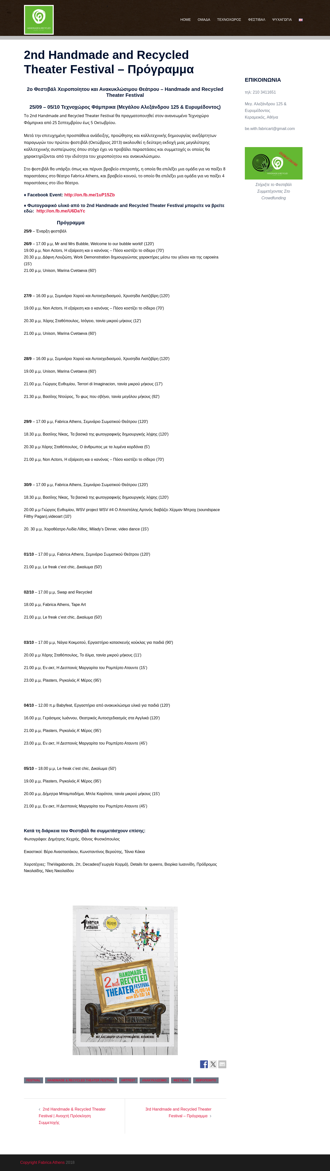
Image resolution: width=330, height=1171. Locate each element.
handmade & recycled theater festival (81, 1080)
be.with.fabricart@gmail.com (270, 129)
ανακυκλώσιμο (154, 1080)
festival (33, 1080)
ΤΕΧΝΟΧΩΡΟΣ (229, 20)
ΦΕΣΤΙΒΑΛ (256, 20)
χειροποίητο (206, 1080)
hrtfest (128, 1080)
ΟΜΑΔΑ (204, 20)
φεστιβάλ (181, 1080)
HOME (185, 20)
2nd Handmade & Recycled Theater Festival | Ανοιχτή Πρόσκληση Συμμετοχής (72, 1116)
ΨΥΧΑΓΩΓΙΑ (282, 20)
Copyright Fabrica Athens (42, 1162)
